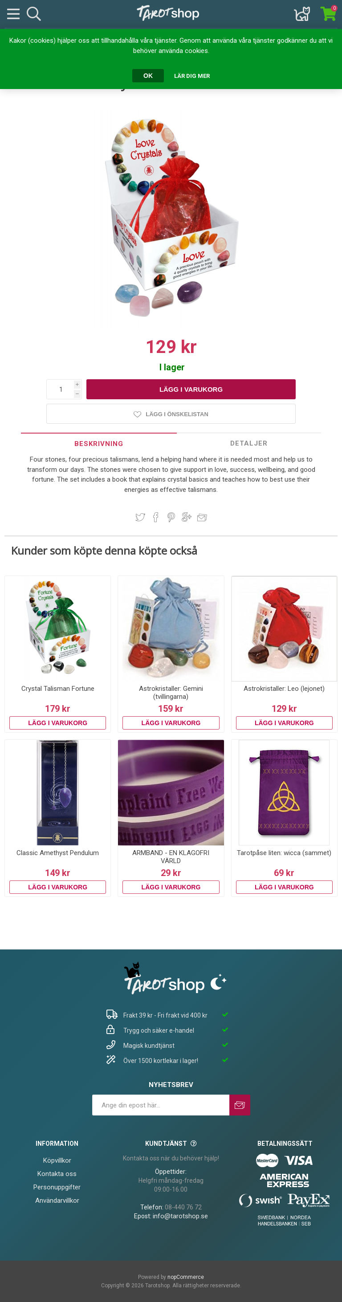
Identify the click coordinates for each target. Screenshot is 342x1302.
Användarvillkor (57, 1201)
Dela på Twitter (140, 517)
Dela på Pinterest (171, 517)
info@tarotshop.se (180, 1216)
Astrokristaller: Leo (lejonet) (284, 689)
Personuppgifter (57, 1187)
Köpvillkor (57, 1160)
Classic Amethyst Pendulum (57, 853)
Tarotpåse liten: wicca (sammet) (284, 853)
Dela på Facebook (156, 517)
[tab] (99, 443)
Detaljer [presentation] (249, 443)
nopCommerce (185, 1277)
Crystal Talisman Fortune (57, 689)
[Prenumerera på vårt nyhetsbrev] (160, 1105)
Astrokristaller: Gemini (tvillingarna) (171, 693)
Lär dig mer (192, 76)
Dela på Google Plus (186, 517)
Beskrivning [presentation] (98, 444)
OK (148, 75)
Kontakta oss (57, 1174)
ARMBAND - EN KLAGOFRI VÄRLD (170, 857)
